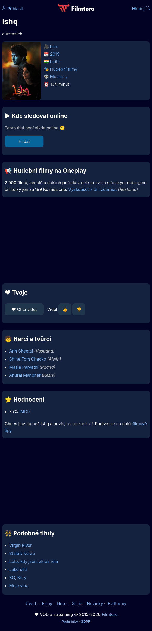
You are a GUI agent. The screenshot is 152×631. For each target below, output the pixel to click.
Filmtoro (110, 614)
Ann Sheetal (21, 351)
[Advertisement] (76, 240)
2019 (55, 54)
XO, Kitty (18, 577)
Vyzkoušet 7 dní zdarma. (92, 189)
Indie (55, 61)
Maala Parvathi (24, 367)
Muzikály (59, 76)
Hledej (141, 8)
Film (54, 46)
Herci (62, 603)
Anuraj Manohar (25, 375)
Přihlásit (12, 8)
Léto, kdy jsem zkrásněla (33, 561)
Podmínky (70, 621)
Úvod (31, 603)
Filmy (47, 603)
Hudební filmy (64, 69)
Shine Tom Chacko (27, 359)
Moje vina (18, 585)
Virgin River (20, 545)
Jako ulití (18, 569)
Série (77, 603)
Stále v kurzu (22, 553)
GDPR (85, 621)
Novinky (95, 603)
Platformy (117, 603)
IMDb (24, 411)
